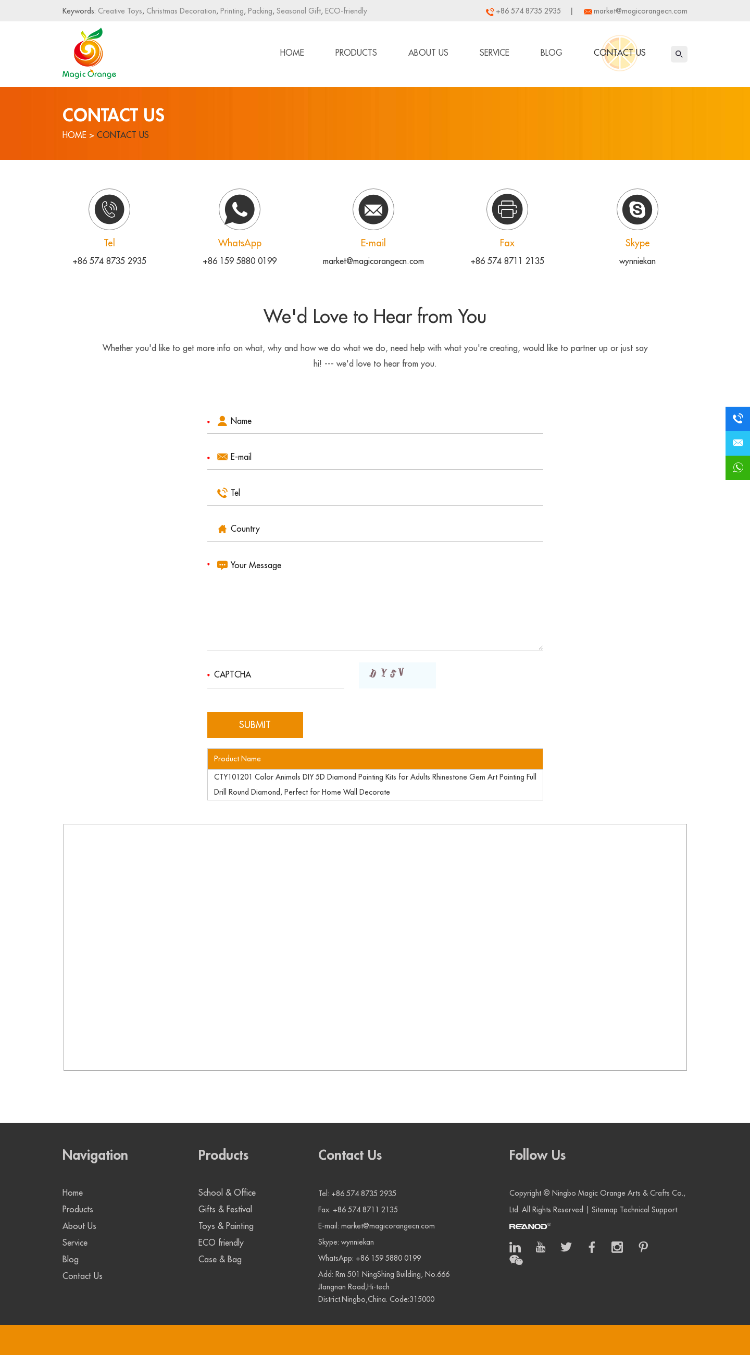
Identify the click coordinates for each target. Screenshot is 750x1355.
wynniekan (637, 261)
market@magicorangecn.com (641, 11)
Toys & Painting (226, 1226)
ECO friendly (221, 1243)
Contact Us (620, 53)
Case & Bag (220, 1260)
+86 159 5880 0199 (240, 261)
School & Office (227, 1193)
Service (494, 53)
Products (356, 53)
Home (292, 53)
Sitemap (605, 1209)
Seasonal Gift (297, 11)
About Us (428, 53)
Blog (551, 53)
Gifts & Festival (225, 1210)
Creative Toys (120, 11)
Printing (231, 11)
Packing (259, 11)
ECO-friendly (345, 11)
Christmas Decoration (180, 11)
